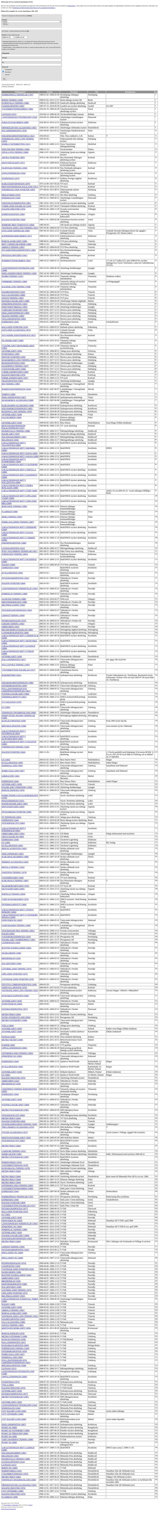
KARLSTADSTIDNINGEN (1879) (16, 184)
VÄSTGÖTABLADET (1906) (14, 369)
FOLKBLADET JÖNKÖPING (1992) (17, 787)
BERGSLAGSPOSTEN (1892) (14, 849)
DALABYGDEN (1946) (11, 964)
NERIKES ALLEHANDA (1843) (15, 862)
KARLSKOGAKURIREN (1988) (15, 857)
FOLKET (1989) (8, 565)
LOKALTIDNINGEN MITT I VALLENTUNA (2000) (14, 444)
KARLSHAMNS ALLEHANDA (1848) (18, 406)
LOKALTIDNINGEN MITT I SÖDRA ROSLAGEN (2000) (17, 486)
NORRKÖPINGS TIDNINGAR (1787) (17, 95)
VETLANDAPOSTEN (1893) (14, 319)
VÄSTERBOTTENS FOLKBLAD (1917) (18, 670)
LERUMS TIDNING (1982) (13, 624)
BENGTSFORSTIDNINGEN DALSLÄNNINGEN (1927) (13, 427)
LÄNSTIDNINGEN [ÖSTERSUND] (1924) (19, 117)
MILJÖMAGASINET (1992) (13, 605)
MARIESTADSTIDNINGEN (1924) (16, 389)
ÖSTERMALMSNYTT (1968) (14, 905)
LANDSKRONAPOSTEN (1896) (15, 633)
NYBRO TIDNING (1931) (12, 276)
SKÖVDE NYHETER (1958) (13, 357)
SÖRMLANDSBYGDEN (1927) (15, 378)
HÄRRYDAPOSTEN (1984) (13, 214)
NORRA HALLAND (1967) (13, 771)
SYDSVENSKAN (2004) (12, 1004)
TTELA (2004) (8, 1026)
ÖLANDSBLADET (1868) (12, 341)
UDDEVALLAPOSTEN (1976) (14, 987)
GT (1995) (6, 707)
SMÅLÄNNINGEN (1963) (13, 854)
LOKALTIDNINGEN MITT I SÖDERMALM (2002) (14, 829)
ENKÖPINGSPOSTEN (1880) (14, 543)
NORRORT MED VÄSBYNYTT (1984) (18, 225)
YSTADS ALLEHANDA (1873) (15, 1132)
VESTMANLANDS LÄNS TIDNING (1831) (20, 228)
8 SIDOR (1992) (8, 1045)
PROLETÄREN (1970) (11, 195)
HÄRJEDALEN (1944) (11, 198)
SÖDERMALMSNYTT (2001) (14, 697)
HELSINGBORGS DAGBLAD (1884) (17, 630)
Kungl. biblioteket (7, 1505)
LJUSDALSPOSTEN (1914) (13, 548)
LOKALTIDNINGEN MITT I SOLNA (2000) (20, 456)
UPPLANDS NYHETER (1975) (15, 974)
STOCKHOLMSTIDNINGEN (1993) (17, 610)
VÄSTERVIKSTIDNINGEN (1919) (16, 937)
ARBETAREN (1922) (10, 627)
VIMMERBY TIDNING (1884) (14, 282)
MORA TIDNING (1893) (12, 517)
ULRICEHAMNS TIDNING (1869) (16, 925)
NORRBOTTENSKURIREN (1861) (16, 261)
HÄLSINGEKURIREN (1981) (14, 437)
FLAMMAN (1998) (10, 512)
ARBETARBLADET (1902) (13, 834)
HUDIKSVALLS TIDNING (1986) (16, 431)
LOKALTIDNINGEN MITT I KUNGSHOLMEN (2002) (14, 737)
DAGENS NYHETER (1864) (13, 220)
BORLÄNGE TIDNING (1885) (14, 506)
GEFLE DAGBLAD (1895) (13, 837)
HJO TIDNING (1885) (11, 384)
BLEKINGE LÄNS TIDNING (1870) (17, 411)
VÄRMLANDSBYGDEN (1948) (15, 372)
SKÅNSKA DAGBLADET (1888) (15, 301)
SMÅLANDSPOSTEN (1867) (14, 397)
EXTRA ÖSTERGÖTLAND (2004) (16, 1017)
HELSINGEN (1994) (10, 440)
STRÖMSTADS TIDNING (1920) (15, 747)
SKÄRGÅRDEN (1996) (11, 953)
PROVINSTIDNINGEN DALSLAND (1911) (20, 187)
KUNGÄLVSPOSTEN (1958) (14, 721)
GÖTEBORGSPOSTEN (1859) (14, 686)
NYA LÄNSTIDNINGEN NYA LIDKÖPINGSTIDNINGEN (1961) (16, 690)
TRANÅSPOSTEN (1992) (12, 381)
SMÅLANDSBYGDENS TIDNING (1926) (19, 273)
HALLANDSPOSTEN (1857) (14, 660)
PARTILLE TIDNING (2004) (13, 894)
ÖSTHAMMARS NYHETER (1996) (16, 812)
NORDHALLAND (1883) (12, 766)
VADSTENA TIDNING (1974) (14, 872)
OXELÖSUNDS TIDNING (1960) (16, 149)
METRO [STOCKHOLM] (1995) (15, 1110)
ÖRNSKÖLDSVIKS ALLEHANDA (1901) (19, 128)
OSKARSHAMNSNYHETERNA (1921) (18, 136)
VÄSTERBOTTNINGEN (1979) (15, 1165)
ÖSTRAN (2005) (9, 1037)
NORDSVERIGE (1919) (12, 1162)
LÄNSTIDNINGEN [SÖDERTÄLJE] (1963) (20, 589)
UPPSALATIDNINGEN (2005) (14, 1048)
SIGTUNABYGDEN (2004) (13, 889)
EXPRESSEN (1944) (10, 322)
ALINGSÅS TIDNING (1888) (14, 599)
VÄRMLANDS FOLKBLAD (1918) (16, 206)
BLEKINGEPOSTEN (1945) (13, 363)
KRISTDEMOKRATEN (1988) (14, 602)
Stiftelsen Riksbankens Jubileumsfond (8, 1509)
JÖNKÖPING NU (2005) (12, 1056)
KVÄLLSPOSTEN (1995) (12, 573)
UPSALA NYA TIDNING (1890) (15, 152)
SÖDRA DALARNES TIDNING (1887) (18, 522)
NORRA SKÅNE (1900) (11, 1154)
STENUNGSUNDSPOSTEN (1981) (16, 203)
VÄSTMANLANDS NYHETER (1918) (18, 979)
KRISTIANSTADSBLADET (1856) (16, 1138)
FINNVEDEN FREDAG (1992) (14, 307)
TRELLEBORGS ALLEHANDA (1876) (18, 1127)
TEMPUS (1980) (8, 394)
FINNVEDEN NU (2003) (12, 920)
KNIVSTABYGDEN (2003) (13, 807)
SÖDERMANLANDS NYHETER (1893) (18, 190)
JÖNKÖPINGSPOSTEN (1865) (14, 304)
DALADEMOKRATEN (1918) (14, 131)
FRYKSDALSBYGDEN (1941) (14, 255)
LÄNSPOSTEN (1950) (11, 943)
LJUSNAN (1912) (9, 114)
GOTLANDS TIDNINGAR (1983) (16, 231)
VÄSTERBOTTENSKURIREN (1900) (17, 109)
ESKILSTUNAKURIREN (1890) (15, 122)
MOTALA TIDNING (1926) (13, 867)
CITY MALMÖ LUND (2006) (14, 1411)
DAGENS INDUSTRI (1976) (13, 209)
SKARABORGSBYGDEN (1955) (15, 886)
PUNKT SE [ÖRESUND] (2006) (15, 1433)
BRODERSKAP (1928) (11, 958)
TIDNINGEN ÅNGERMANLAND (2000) (19, 713)
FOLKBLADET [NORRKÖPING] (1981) (18, 940)
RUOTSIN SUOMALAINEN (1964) (16, 948)
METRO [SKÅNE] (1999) (12, 1040)
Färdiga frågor (71, 5)
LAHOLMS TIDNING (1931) (14, 1151)
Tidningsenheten (15, 1505)
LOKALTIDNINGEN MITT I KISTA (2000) (20, 453)
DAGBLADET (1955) (11, 434)
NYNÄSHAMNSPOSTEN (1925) (15, 578)
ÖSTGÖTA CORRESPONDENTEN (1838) (19, 984)
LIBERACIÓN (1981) (11, 776)
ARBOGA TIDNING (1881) (13, 247)
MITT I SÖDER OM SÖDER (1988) (16, 244)
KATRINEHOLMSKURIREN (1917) (17, 236)
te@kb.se (30, 1505)
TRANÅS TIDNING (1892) (13, 316)
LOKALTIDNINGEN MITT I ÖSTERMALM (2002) (14, 732)
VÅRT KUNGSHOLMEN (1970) (15, 899)
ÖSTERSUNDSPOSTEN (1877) (15, 1009)
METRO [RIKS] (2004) (11, 1014)
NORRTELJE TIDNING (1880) (14, 594)
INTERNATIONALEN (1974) (14, 621)
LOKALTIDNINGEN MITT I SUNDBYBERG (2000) (14, 460)
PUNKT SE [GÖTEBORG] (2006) (16, 1430)
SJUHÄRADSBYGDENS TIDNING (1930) (19, 1124)
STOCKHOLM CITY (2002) (13, 823)
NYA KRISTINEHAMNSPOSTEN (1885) (19, 250)
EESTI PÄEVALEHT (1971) (13, 163)
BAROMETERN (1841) (11, 675)
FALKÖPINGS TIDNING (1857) (15, 366)
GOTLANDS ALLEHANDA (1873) (16, 330)
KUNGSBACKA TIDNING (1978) (16, 1168)
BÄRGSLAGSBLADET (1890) (14, 241)
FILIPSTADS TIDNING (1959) (14, 168)
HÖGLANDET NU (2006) (12, 1253)
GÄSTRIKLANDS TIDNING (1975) (17, 969)
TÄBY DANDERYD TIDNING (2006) (17, 1439)
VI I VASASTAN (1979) (11, 702)
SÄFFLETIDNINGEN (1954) (14, 173)
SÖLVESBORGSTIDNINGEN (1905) (17, 409)
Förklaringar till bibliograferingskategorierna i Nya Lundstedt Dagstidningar (34, 7)
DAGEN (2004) (8, 934)
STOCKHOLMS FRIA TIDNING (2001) (18, 931)
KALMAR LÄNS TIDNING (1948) (16, 287)
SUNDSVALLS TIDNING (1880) (15, 103)
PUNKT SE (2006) (9, 1427)
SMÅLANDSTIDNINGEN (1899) (15, 313)
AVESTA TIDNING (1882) (13, 298)
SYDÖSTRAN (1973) (11, 178)
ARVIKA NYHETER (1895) (13, 158)
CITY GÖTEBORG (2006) (12, 1414)
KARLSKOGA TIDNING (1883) (15, 881)
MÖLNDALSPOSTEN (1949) (14, 726)
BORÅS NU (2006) (10, 1468)
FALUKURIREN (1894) (11, 417)
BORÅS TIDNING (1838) (12, 100)
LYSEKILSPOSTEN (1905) (13, 106)
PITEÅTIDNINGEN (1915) (13, 801)
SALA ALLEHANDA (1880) (13, 295)
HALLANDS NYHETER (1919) (15, 327)
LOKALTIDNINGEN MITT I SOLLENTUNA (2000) (14, 481)
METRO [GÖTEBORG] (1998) (14, 1020)
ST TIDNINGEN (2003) (11, 817)
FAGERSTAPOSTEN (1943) (13, 292)
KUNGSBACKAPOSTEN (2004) (15, 996)
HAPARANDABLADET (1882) (15, 804)
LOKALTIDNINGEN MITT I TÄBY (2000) (19, 491)
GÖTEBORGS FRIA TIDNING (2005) (17, 1053)
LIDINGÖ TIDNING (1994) (13, 615)
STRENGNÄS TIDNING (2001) (15, 554)
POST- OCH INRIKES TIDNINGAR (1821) (19, 551)
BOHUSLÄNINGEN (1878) (13, 790)
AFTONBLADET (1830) (12, 351)
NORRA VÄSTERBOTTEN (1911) (16, 144)
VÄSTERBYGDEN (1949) (13, 878)
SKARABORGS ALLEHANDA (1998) (17, 400)
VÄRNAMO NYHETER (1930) (15, 310)
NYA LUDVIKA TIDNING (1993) (16, 665)
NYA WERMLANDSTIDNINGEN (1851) (19, 335)
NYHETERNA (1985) (11, 354)
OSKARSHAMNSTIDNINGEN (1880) (18, 683)
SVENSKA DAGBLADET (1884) (15, 694)
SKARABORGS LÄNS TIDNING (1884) (18, 360)
